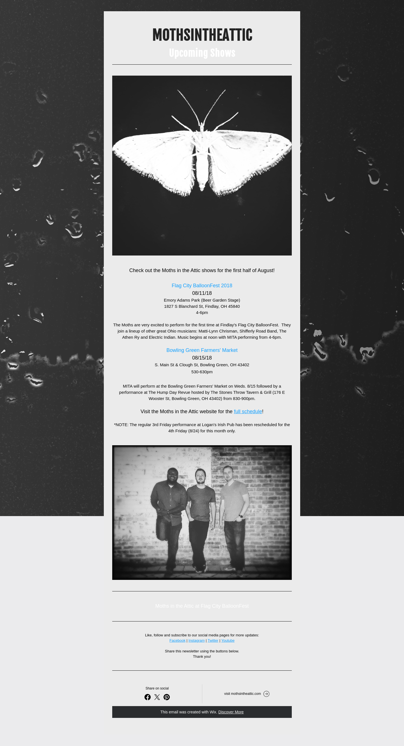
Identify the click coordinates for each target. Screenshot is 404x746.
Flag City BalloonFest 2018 (202, 285)
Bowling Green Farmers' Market (202, 350)
